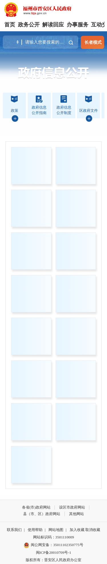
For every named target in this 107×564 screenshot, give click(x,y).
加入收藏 (77, 530)
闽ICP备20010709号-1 (53, 552)
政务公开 (29, 25)
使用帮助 (35, 530)
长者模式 (93, 42)
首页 (9, 25)
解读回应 (53, 25)
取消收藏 (92, 530)
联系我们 (14, 530)
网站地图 (56, 530)
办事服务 (77, 25)
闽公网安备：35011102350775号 (53, 545)
